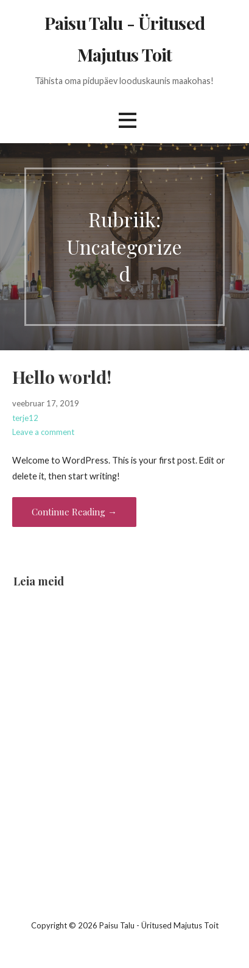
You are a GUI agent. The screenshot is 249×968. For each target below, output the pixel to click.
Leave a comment (43, 432)
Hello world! (61, 376)
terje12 (25, 418)
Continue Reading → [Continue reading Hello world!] (74, 512)
